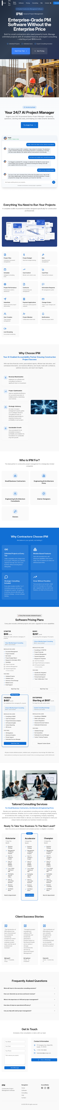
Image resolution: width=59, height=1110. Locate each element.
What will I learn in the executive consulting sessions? (29, 988)
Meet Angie (14, 3)
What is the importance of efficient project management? (29, 999)
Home (4, 3)
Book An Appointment (10, 895)
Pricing (28, 3)
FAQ (41, 3)
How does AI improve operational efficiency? (29, 1005)
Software (21, 3)
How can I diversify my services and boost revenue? (29, 994)
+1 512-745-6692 (42, 1050)
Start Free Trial (21, 51)
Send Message (15, 1067)
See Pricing (39, 51)
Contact (47, 3)
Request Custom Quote (44, 743)
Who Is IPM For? (9, 3)
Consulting (35, 3)
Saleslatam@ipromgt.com (44, 1053)
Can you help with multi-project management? (29, 1011)
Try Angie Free (29, 125)
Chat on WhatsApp (44, 1059)
